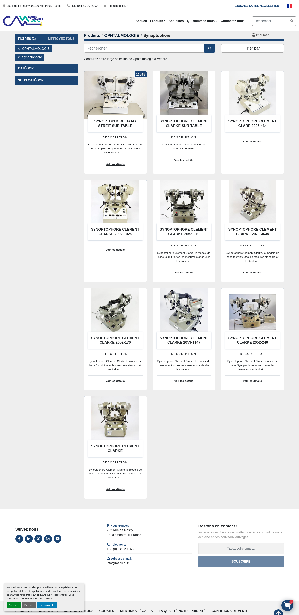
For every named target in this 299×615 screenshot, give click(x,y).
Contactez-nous (232, 21)
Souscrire (241, 561)
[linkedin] (29, 539)
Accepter (14, 605)
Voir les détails (115, 164)
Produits (156, 21)
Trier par (252, 48)
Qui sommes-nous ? (202, 21)
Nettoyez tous (61, 38)
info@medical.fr (117, 5)
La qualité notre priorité (182, 611)
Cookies (106, 611)
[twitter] (38, 539)
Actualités (176, 21)
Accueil (141, 21)
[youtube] (57, 539)
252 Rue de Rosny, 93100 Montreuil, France (34, 5)
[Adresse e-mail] (241, 548)
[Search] (274, 21)
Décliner (29, 605)
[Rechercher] (144, 48)
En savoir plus (47, 605)
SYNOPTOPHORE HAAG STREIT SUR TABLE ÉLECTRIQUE (115, 125)
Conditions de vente (230, 611)
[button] (157, 21)
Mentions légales (136, 611)
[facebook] (19, 539)
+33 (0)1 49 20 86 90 (84, 5)
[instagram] (48, 539)
